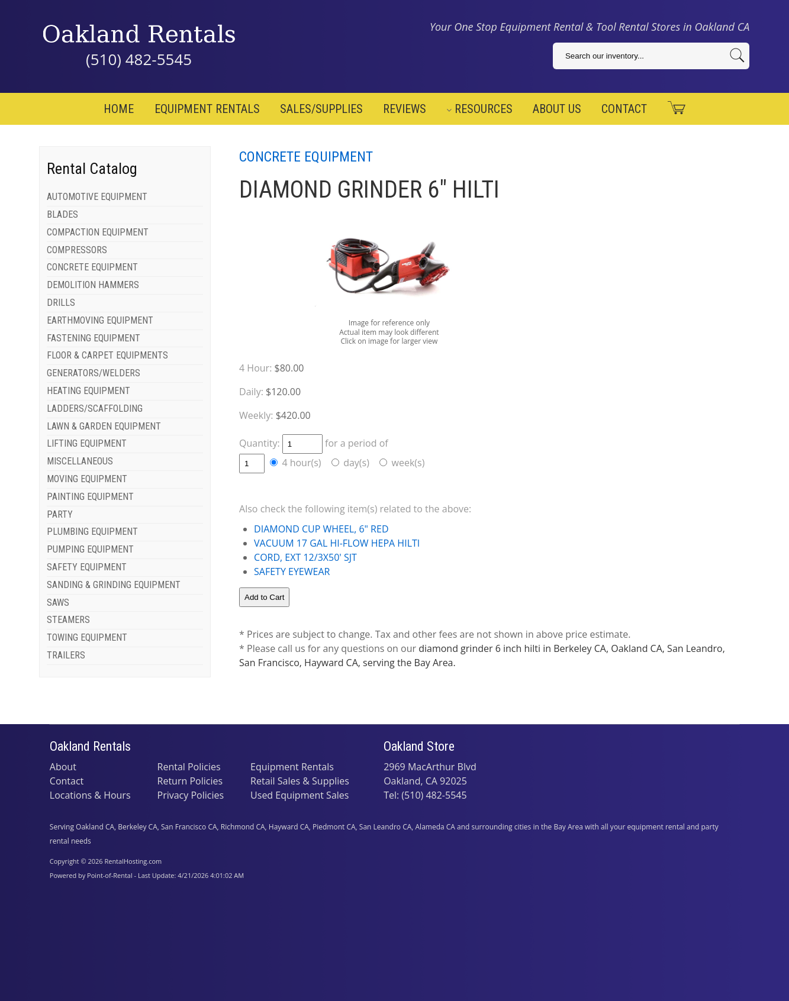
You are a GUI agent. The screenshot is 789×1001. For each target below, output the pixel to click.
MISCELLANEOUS (80, 461)
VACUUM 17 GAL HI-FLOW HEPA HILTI (337, 543)
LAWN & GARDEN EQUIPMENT (104, 426)
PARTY (60, 514)
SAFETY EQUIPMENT (87, 567)
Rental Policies (189, 766)
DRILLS (61, 302)
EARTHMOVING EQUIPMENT (100, 320)
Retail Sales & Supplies (299, 780)
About (63, 766)
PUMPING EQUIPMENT (90, 549)
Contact (624, 109)
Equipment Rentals (207, 109)
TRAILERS (66, 655)
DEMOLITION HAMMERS (93, 284)
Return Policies (190, 780)
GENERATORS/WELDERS (93, 373)
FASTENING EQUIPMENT (93, 338)
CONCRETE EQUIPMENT (92, 267)
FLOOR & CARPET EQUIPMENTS (107, 355)
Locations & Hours (90, 795)
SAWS (58, 602)
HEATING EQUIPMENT (88, 390)
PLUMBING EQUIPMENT (92, 531)
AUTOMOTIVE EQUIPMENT (97, 196)
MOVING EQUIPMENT (87, 479)
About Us (557, 109)
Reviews (404, 109)
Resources (479, 109)
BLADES (62, 214)
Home (119, 109)
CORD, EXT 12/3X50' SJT (305, 557)
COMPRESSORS (77, 250)
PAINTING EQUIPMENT (90, 496)
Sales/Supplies (321, 109)
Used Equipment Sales (299, 795)
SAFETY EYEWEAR (292, 571)
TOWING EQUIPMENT (87, 637)
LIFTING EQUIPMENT (87, 443)
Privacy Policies (190, 795)
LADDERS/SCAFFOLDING (95, 408)
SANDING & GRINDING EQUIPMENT (114, 584)
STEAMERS (68, 619)
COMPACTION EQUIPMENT (98, 232)
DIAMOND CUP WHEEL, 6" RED (321, 528)
